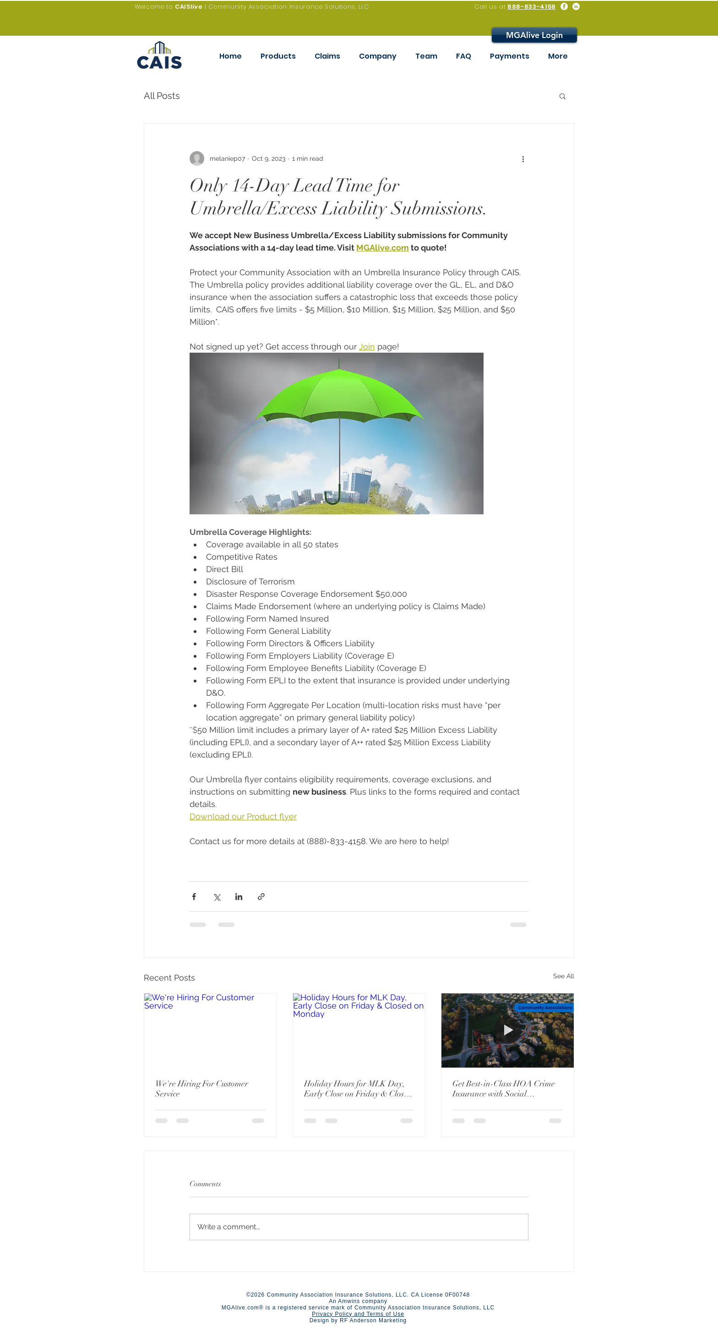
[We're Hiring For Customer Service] (210, 1030)
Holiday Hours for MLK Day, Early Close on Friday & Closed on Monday (358, 1089)
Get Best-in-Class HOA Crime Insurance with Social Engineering (503, 1089)
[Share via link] (261, 896)
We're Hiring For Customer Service (201, 1089)
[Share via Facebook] (194, 896)
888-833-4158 (531, 6)
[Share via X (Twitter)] (216, 896)
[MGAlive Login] (534, 35)
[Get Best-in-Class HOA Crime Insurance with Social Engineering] (507, 1030)
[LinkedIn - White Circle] (576, 6)
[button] (562, 95)
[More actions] (522, 158)
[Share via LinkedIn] (238, 896)
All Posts (162, 95)
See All (563, 976)
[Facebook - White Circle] (564, 6)
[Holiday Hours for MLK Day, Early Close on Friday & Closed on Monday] (359, 1030)
